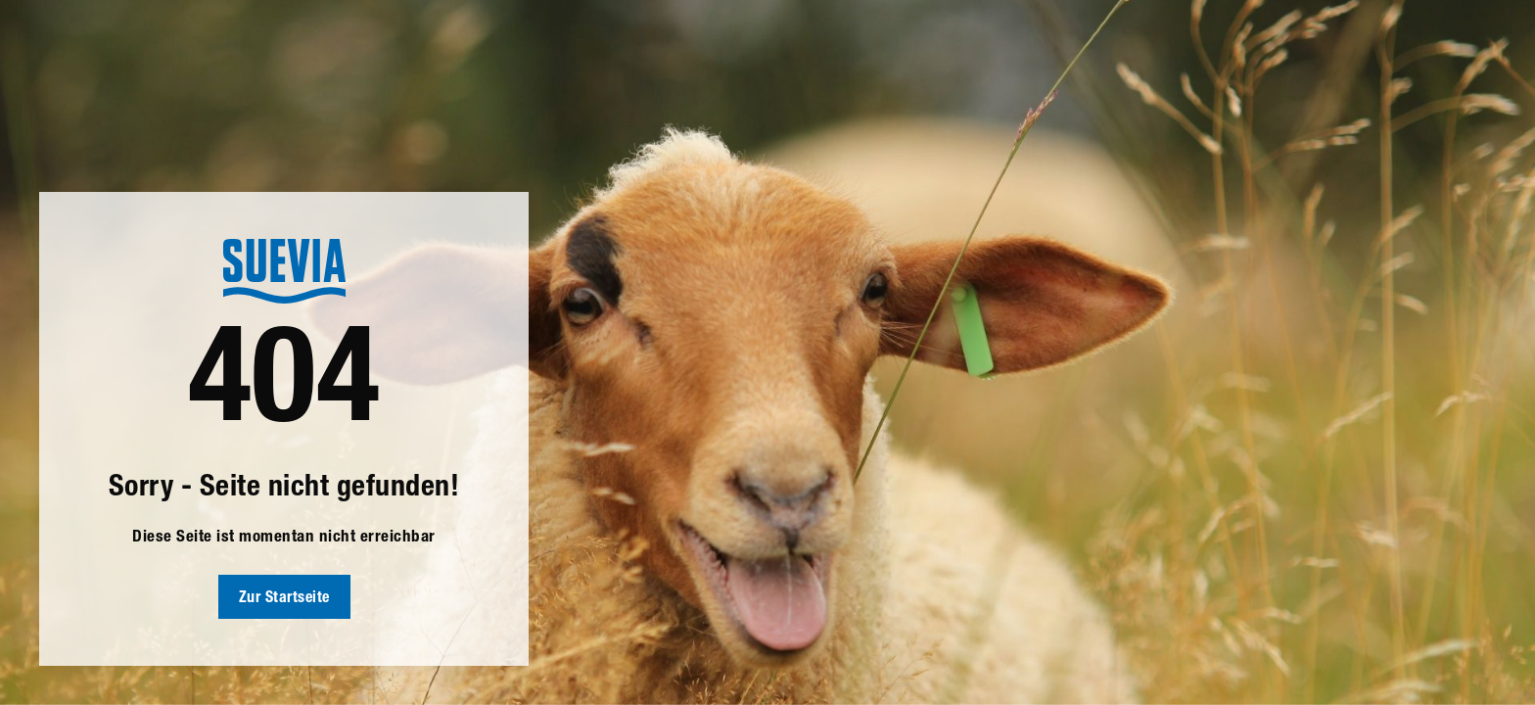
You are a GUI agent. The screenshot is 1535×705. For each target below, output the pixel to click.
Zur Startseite (284, 599)
